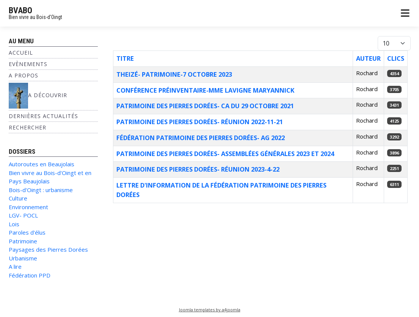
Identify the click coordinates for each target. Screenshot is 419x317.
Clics (395, 58)
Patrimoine (23, 241)
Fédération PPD (29, 275)
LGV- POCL (23, 215)
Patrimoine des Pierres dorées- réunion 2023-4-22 (197, 169)
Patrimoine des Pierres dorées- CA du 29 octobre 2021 (205, 105)
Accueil (21, 52)
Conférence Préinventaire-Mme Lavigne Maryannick (205, 90)
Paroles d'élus (27, 232)
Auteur (368, 58)
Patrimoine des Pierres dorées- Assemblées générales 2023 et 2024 (225, 153)
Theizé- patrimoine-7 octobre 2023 (174, 74)
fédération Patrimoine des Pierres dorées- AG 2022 (200, 137)
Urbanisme (23, 258)
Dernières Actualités (43, 116)
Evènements (28, 64)
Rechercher (27, 127)
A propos (23, 75)
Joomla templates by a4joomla (209, 309)
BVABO (20, 10)
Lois (14, 224)
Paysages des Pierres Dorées (48, 249)
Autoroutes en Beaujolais (41, 164)
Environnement (28, 207)
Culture (18, 198)
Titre (125, 58)
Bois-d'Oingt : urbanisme (41, 190)
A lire (15, 266)
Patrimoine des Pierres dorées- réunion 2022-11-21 (199, 121)
